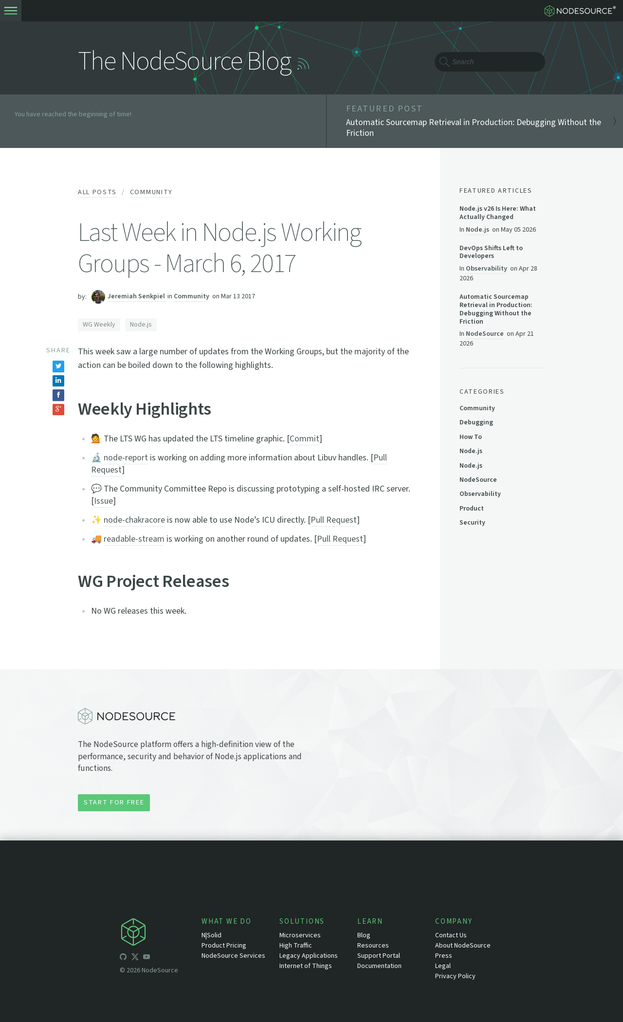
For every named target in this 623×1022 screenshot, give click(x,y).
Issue (103, 501)
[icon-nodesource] (161, 933)
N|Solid (211, 935)
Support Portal (378, 956)
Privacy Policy (455, 976)
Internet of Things (305, 966)
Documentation (379, 966)
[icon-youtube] (146, 958)
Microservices (300, 935)
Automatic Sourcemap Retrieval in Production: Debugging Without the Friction (495, 309)
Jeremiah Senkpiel (136, 296)
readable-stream (134, 539)
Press (443, 956)
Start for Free (114, 802)
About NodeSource (463, 945)
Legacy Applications (308, 956)
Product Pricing (224, 945)
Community (151, 192)
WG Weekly (99, 324)
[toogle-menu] (10, 10)
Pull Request (334, 520)
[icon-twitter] (134, 958)
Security (472, 523)
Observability (486, 268)
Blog (363, 935)
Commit (304, 439)
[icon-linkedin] (158, 958)
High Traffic (295, 945)
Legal (443, 966)
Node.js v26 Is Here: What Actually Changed (497, 213)
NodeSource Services (233, 956)
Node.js (141, 324)
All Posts (97, 192)
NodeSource (485, 333)
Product (471, 508)
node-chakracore (134, 520)
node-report (126, 458)
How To (470, 437)
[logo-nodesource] (582, 10)
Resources (373, 945)
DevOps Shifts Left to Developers (491, 252)
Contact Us (451, 935)
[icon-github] (123, 958)
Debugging (476, 422)
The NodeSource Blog (184, 61)
